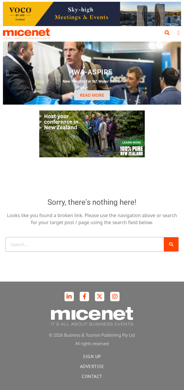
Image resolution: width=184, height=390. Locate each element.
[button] (167, 32)
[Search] (171, 244)
